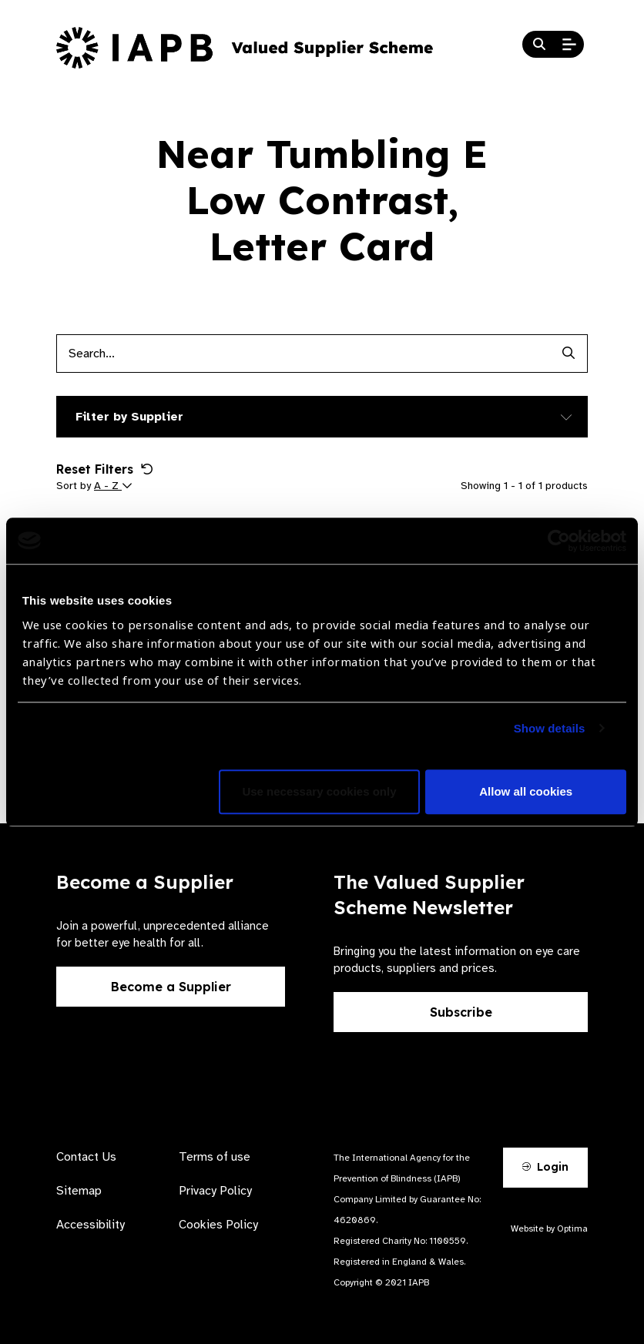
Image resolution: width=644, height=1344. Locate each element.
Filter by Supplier (129, 416)
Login (545, 1167)
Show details (549, 728)
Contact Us (86, 1157)
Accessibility (90, 1224)
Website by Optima (549, 1228)
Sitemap (79, 1190)
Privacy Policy (215, 1190)
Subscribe (461, 1012)
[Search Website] (539, 45)
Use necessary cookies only (319, 791)
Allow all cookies (525, 791)
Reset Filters (104, 469)
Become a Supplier (171, 986)
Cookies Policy (218, 1224)
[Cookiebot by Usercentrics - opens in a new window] (558, 540)
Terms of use (214, 1157)
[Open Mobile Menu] (569, 45)
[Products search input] (302, 353)
